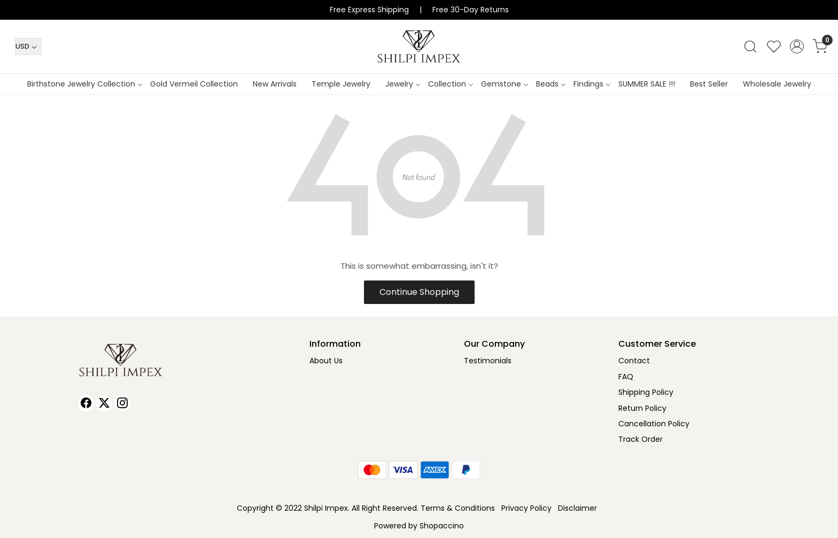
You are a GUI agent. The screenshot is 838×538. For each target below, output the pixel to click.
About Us (326, 360)
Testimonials (487, 360)
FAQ (625, 376)
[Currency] (28, 46)
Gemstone (504, 84)
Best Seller (709, 84)
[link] (750, 46)
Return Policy (642, 408)
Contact (634, 360)
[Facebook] (86, 403)
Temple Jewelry (341, 84)
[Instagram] (122, 403)
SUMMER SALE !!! (646, 84)
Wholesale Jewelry (777, 84)
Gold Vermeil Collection (194, 84)
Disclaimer (577, 508)
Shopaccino (442, 525)
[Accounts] (797, 46)
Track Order (640, 439)
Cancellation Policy (653, 423)
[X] (104, 403)
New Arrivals (275, 84)
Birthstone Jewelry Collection (84, 84)
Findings (591, 84)
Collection (450, 84)
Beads (550, 84)
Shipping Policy (645, 392)
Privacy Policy (526, 508)
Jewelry (402, 84)
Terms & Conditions (458, 508)
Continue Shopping (419, 292)
